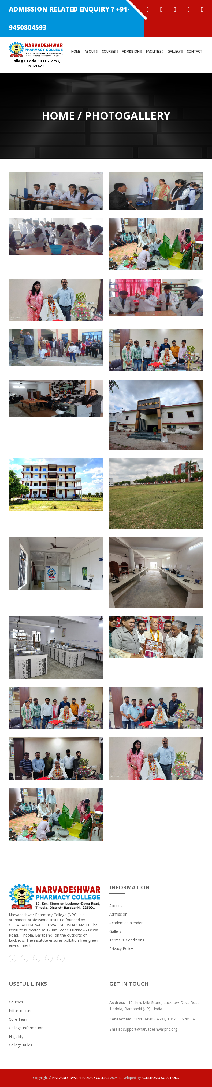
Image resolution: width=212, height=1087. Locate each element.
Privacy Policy (121, 948)
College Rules (20, 1045)
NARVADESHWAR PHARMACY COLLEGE (80, 1077)
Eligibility (16, 1036)
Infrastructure (20, 1010)
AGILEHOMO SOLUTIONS (160, 1077)
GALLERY (175, 51)
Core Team (18, 1019)
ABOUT (91, 51)
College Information (26, 1027)
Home (58, 115)
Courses (16, 1002)
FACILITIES (154, 51)
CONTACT (194, 51)
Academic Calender (126, 922)
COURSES (110, 51)
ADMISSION (132, 51)
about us (117, 905)
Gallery (115, 931)
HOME (75, 51)
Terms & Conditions (126, 939)
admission (118, 914)
